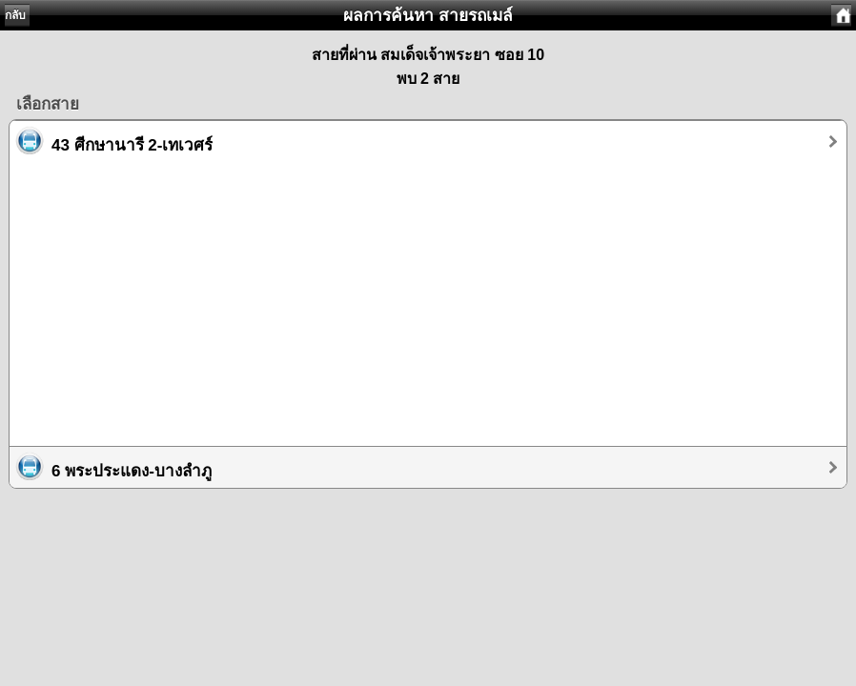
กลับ (15, 15)
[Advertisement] (428, 295)
